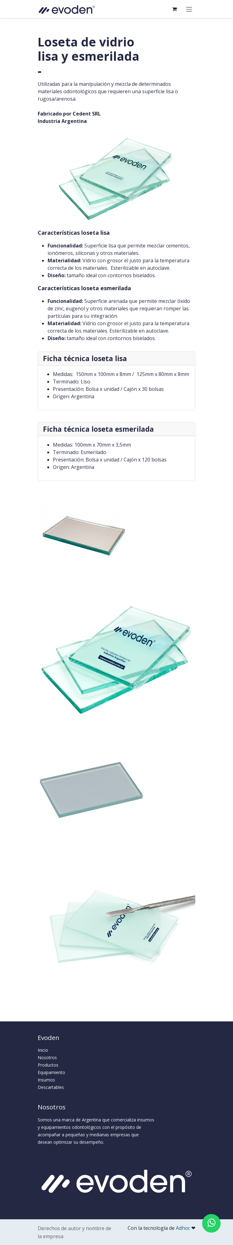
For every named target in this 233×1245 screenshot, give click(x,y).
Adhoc (183, 1228)
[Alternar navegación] (189, 8)
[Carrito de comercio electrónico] (174, 9)
